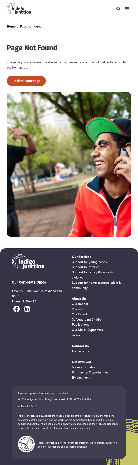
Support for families (86, 267)
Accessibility (48, 393)
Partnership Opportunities (90, 372)
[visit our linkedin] (26, 308)
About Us (79, 298)
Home (11, 26)
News (76, 334)
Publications (80, 324)
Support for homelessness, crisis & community (96, 285)
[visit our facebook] (16, 308)
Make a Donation (84, 367)
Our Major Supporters (87, 329)
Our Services (81, 256)
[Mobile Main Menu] (127, 8)
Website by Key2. (27, 406)
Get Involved (81, 361)
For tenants (80, 351)
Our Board (79, 314)
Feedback (63, 393)
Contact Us (80, 345)
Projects (77, 309)
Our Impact (80, 303)
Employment (81, 377)
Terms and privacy (28, 393)
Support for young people (90, 261)
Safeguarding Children (87, 319)
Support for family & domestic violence (93, 274)
